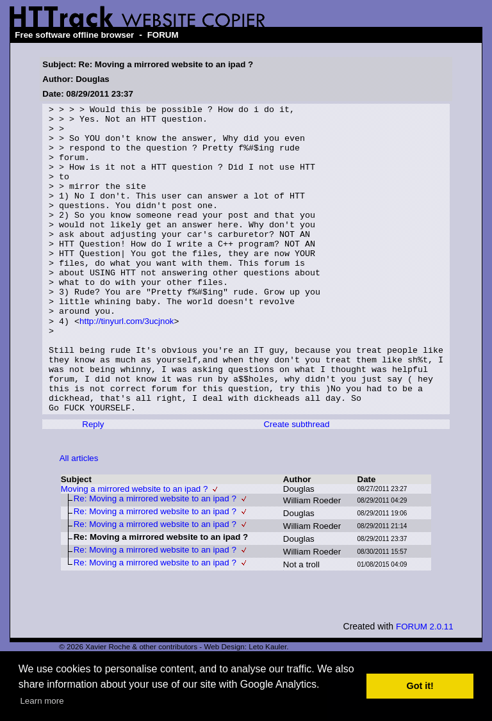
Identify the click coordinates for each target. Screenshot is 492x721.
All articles (79, 519)
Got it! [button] (420, 686)
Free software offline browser (74, 35)
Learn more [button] (41, 701)
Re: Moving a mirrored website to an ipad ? (155, 559)
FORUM (163, 35)
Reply (93, 485)
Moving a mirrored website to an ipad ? (134, 550)
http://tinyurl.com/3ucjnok (126, 364)
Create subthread (296, 485)
